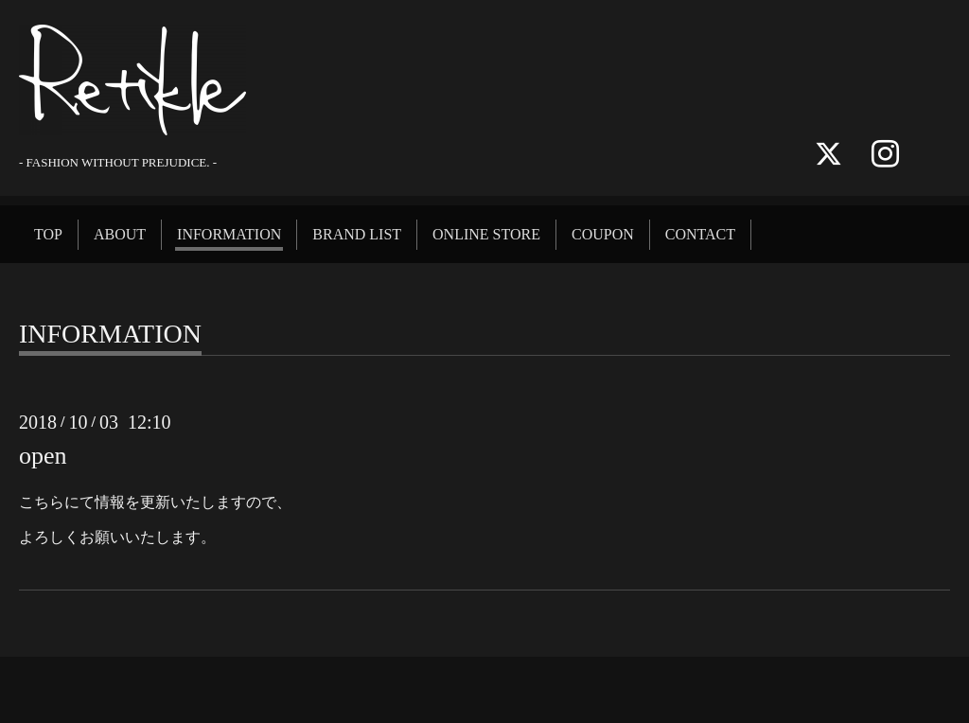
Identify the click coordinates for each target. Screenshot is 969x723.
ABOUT (120, 234)
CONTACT (700, 234)
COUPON (603, 234)
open (43, 455)
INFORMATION (229, 234)
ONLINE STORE (486, 234)
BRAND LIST (356, 234)
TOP (48, 234)
